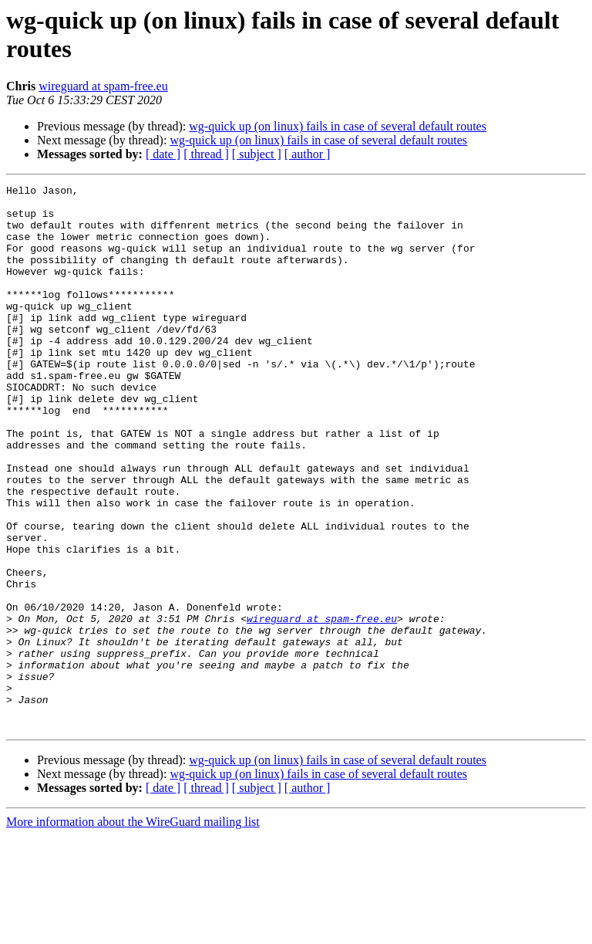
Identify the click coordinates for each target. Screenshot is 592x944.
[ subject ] (256, 154)
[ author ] (307, 154)
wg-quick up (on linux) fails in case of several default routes (337, 126)
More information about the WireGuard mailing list (133, 930)
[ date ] (163, 154)
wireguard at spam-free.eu (103, 86)
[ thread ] (206, 154)
